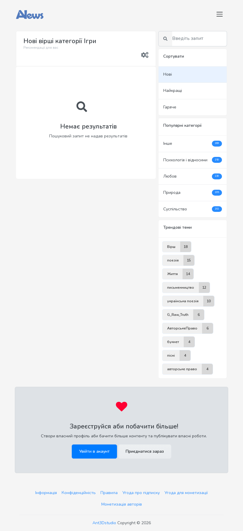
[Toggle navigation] (219, 14)
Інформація (46, 493)
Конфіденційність (79, 493)
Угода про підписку (141, 493)
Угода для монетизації (186, 493)
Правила (109, 493)
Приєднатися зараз (145, 451)
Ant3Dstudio (104, 523)
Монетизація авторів (121, 504)
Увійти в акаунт (94, 451)
